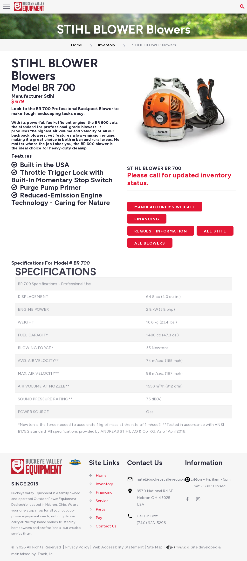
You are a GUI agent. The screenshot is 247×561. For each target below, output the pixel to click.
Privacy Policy (77, 547)
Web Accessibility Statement (118, 547)
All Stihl (215, 231)
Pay (99, 517)
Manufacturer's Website (164, 207)
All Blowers (149, 243)
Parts (100, 509)
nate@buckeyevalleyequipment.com (169, 479)
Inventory (106, 45)
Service (102, 500)
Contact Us (106, 526)
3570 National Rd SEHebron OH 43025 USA (155, 498)
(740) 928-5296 (151, 522)
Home (76, 45)
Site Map (155, 547)
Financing (146, 219)
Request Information (160, 231)
